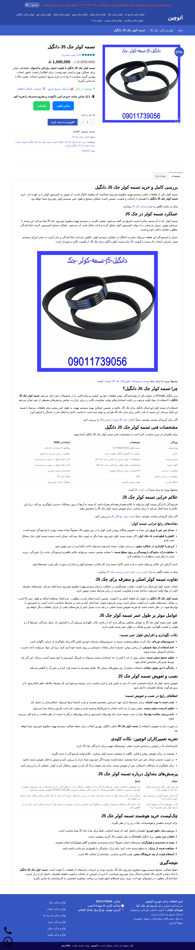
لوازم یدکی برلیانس (133, 20)
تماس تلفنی (63, 105)
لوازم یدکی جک (115, 14)
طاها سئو (66, 945)
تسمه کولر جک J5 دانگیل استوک (37, 142)
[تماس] (8, 931)
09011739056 (104, 901)
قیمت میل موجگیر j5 (123, 516)
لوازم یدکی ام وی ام (134, 14)
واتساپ (41, 105)
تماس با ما (97, 20)
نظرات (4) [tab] (161, 176)
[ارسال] (26, 5)
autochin (86, 150)
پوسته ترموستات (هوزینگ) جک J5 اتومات (126, 381)
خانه (180, 30)
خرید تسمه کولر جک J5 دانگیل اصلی (69, 142)
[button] (178, 121)
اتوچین (175, 17)
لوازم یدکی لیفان (61, 14)
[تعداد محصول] (87, 122)
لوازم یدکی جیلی (98, 14)
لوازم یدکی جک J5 (161, 30)
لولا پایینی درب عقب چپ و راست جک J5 (129, 571)
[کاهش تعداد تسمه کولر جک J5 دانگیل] (93, 122)
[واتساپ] (8, 942)
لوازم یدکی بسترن (113, 20)
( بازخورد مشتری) (71, 54)
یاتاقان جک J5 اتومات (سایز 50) (117, 419)
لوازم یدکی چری (79, 14)
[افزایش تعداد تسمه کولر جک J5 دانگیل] (82, 122)
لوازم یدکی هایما (57, 934)
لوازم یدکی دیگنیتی (25, 14)
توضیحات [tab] (175, 176)
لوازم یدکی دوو (44, 14)
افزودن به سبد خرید (62, 122)
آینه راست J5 (141, 489)
